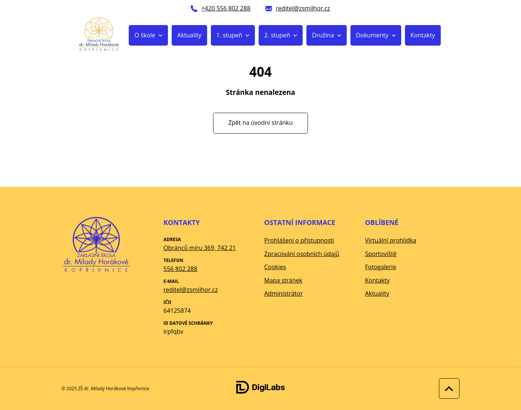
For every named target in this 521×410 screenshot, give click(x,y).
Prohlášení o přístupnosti (299, 240)
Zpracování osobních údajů (301, 254)
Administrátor (283, 293)
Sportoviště (380, 254)
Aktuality (189, 35)
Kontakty (423, 35)
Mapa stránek (283, 280)
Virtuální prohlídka (391, 240)
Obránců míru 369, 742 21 (199, 248)
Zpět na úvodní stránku (260, 123)
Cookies (275, 267)
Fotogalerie (380, 267)
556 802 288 (180, 269)
